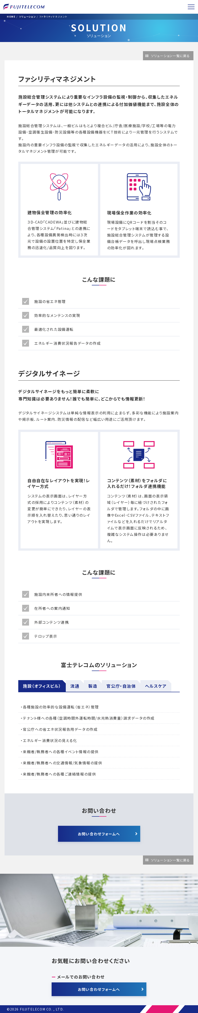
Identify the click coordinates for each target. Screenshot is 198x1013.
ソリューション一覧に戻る (170, 55)
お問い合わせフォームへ (99, 834)
